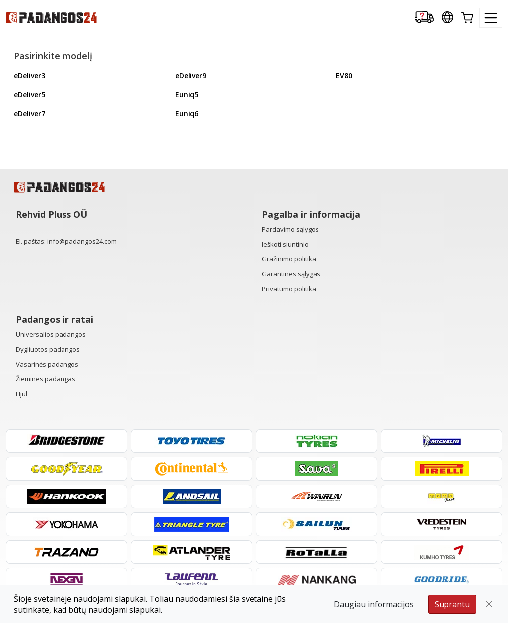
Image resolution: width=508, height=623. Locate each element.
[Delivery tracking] (424, 18)
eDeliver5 (29, 94)
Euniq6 (186, 113)
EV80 (344, 75)
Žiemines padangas (45, 378)
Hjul (21, 393)
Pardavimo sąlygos (290, 229)
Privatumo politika (289, 288)
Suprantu (452, 604)
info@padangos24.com (82, 241)
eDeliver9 (190, 75)
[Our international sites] (447, 18)
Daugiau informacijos (374, 604)
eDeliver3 (29, 75)
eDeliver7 (29, 113)
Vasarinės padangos (47, 364)
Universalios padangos (51, 334)
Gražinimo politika (289, 258)
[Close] (489, 604)
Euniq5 (186, 94)
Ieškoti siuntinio (285, 244)
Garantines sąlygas (291, 273)
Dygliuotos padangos (48, 349)
